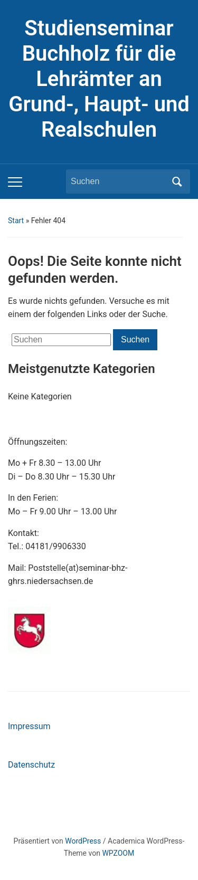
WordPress (83, 841)
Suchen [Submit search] (177, 181)
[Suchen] (118, 181)
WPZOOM (118, 853)
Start (16, 220)
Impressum (29, 726)
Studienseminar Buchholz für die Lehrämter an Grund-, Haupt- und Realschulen (99, 79)
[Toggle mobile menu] (15, 182)
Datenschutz (31, 765)
